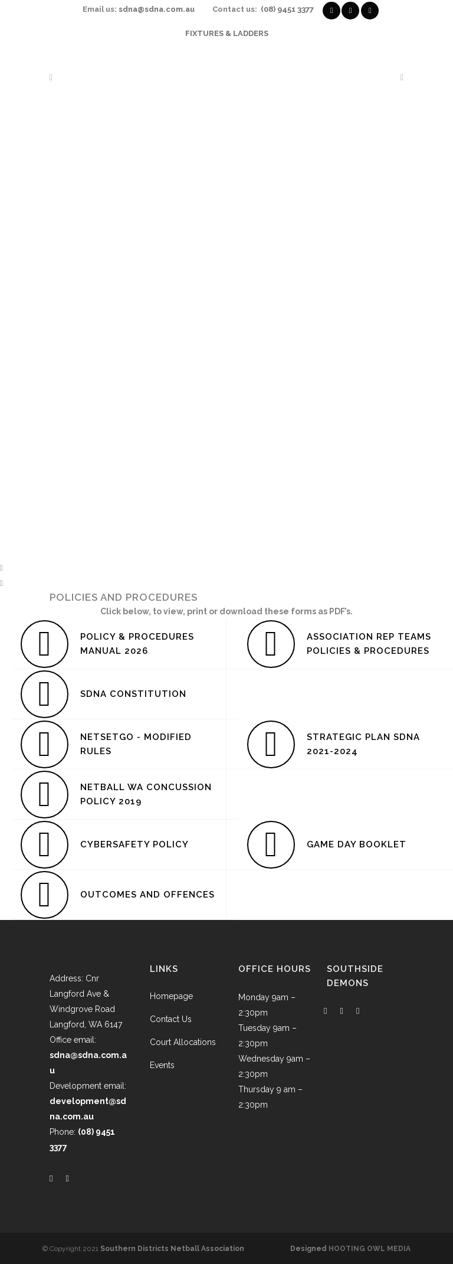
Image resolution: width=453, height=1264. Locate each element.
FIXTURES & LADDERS (226, 33)
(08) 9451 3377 (287, 9)
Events (162, 1065)
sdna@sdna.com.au (157, 9)
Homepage (171, 996)
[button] (226, 567)
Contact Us (171, 1019)
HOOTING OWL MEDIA (370, 1249)
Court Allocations (183, 1042)
